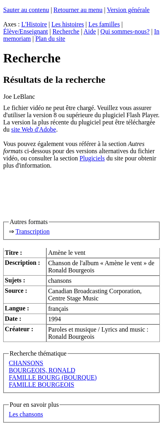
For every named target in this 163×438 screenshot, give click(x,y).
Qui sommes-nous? (124, 31)
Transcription (33, 231)
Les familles (104, 24)
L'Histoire (34, 24)
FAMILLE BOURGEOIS (41, 384)
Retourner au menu (78, 9)
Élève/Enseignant (25, 31)
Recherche (66, 31)
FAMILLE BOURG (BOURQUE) (53, 377)
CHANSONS (26, 363)
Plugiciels (92, 158)
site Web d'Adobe (33, 129)
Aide (89, 31)
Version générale (128, 9)
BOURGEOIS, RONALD (42, 370)
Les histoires (68, 24)
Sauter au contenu (26, 9)
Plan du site (51, 38)
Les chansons (26, 414)
